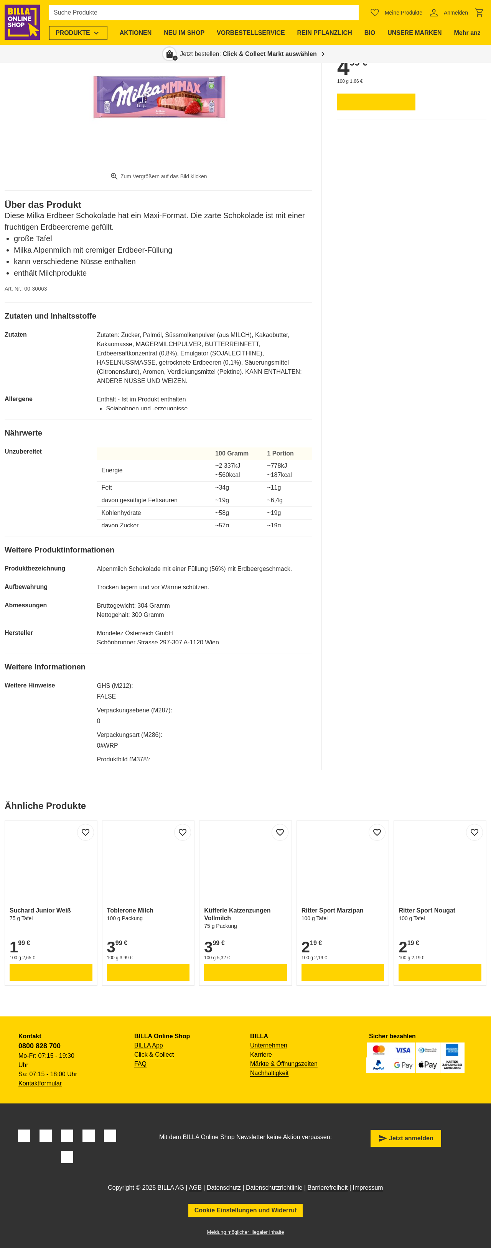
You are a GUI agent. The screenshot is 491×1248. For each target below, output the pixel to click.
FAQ (140, 1064)
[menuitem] (78, 33)
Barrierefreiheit (328, 1187)
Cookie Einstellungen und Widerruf (245, 1210)
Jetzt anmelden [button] (405, 1138)
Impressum (368, 1187)
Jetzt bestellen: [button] (248, 54)
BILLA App (148, 1045)
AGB (195, 1187)
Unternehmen (268, 1045)
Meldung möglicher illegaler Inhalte (245, 1232)
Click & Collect (154, 1054)
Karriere (261, 1054)
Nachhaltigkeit (269, 1073)
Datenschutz (224, 1187)
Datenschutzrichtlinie (274, 1187)
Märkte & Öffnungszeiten (284, 1064)
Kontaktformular (40, 1083)
